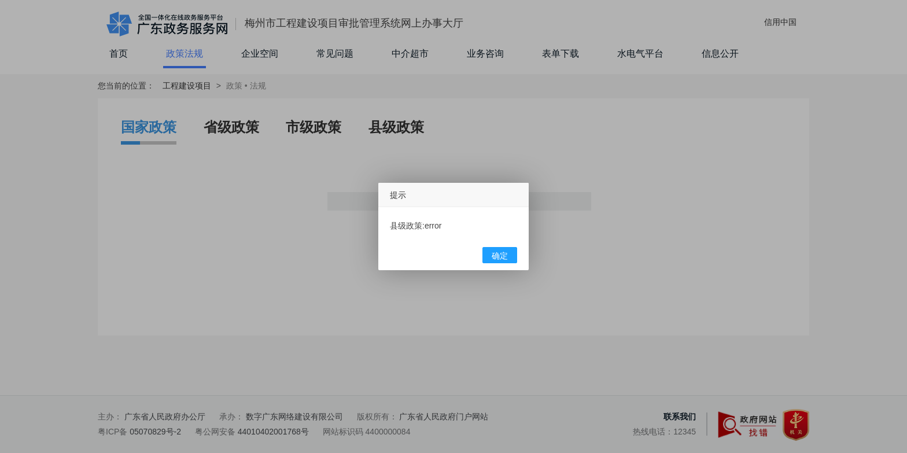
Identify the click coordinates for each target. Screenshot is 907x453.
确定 (500, 255)
